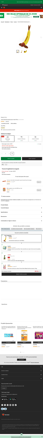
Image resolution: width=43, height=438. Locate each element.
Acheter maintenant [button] (32, 158)
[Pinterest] (13, 405)
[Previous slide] (1, 2)
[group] (24, 258)
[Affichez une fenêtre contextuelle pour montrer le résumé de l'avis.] (15, 182)
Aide (21, 366)
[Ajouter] (39, 182)
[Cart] (41, 7)
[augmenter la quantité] (2, 153)
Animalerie (7, 21)
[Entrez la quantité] (5, 153)
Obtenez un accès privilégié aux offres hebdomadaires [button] (20, 436)
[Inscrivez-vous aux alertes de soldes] (8, 129)
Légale (21, 378)
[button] (11, 144)
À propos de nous (21, 374)
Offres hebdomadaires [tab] (5, 228)
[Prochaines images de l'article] (41, 37)
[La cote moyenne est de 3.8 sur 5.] (4, 121)
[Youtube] (10, 405)
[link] (5, 121)
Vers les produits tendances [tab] (29, 228)
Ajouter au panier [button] (11, 158)
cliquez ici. (7, 200)
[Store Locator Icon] (3, 5)
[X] (5, 405)
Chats (11, 21)
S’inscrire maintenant (35, 362)
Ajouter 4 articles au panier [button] (21, 274)
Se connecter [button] (21, 359)
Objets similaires (14, 123)
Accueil (2, 21)
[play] (3, 2)
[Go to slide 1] (17, 51)
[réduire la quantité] (9, 153)
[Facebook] (2, 405)
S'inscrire (4, 388)
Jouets (15, 21)
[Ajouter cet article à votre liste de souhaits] (12, 153)
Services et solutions (21, 370)
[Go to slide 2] (21, 51)
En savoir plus (4, 396)
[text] (25, 237)
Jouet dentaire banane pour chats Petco (9, 119)
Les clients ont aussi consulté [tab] (16, 228)
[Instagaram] (8, 405)
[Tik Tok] (16, 405)
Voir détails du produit (5, 123)
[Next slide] (41, 2)
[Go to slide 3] (25, 51)
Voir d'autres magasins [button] (6, 148)
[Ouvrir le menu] (1, 7)
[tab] (7, 139)
